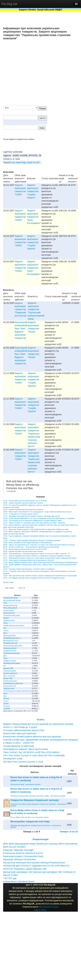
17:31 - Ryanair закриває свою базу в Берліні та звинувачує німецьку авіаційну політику (37, 556)
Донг (5, 656)
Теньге (5, 630)
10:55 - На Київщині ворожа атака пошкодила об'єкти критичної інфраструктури (34, 578)
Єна (4, 628)
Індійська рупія (9, 620)
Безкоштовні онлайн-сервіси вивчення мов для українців (32, 736)
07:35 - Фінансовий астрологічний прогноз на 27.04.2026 (25, 501)
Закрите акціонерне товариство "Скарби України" (32, 191)
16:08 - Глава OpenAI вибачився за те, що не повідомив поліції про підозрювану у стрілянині (39, 518)
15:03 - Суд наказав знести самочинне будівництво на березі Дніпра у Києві (32, 520)
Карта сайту (40, 910)
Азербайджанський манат (13, 683)
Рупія (5, 623)
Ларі (5, 696)
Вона (5, 633)
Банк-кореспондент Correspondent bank (23, 856)
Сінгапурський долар (11, 653)
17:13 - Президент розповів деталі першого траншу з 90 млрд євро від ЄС (31, 516)
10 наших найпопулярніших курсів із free (23, 730)
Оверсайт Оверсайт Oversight (18, 850)
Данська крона (9, 613)
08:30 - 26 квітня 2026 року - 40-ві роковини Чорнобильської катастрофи (31, 547)
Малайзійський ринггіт (11, 638)
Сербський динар (10, 681)
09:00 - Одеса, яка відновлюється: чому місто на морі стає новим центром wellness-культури (39, 545)
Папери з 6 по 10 (69, 831)
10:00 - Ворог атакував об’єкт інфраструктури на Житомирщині (27, 542)
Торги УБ (21, 588)
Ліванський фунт (9, 635)
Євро (5, 693)
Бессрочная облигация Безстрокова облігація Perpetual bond (34, 862)
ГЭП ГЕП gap (10, 878)
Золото (6, 701)
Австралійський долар (12, 600)
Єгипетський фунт (10, 673)
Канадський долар (10, 605)
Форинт (6, 618)
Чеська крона (8, 610)
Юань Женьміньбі (10, 608)
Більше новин (8, 582)
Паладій (6, 708)
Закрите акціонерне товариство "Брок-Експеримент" (34, 216)
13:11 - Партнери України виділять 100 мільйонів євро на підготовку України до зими (36, 529)
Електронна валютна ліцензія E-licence (23, 853)
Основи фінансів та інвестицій (18, 746)
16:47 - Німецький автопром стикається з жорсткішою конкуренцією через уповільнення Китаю (39, 558)
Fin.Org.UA (9, 4)
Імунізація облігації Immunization (19, 859)
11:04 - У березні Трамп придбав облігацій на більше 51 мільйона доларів (31, 540)
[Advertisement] (46, 73)
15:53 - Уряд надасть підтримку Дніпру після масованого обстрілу (28, 560)
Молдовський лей (10, 643)
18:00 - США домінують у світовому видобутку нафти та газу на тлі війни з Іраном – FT (36, 553)
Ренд (5, 658)
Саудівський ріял (9, 651)
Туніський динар (9, 671)
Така (5, 603)
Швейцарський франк (11, 663)
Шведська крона (9, 661)
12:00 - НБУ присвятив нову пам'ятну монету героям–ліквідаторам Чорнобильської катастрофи (40, 576)
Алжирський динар (10, 598)
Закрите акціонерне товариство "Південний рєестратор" (21, 309)
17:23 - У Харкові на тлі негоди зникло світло (20, 514)
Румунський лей (9, 686)
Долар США (8, 678)
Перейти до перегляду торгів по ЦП (21, 162)
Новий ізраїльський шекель (13, 625)
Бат (4, 666)
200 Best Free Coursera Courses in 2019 (23, 761)
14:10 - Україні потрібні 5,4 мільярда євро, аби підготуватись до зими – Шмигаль (34, 523)
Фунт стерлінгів (9, 676)
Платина (6, 706)
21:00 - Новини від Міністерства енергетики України (23, 509)
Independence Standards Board (18, 881)
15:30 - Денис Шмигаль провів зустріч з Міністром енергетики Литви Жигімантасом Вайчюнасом (40, 562)
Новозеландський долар (12, 646)
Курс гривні (9, 588)
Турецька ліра (8, 688)
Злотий (6, 698)
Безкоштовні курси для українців (19, 733)
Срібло (6, 703)
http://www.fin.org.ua (49, 907)
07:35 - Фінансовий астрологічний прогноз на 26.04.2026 (25, 549)
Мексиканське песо (10, 640)
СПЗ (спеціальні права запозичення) (17, 691)
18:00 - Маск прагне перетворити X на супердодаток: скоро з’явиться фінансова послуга (37, 512)
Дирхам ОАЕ (8, 668)
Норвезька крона (9, 648)
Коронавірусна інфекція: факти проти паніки (25, 749)
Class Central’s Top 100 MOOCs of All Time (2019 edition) (31, 752)
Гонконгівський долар (11, 615)
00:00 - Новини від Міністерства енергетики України (23, 503)
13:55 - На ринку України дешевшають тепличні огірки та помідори (29, 569)
